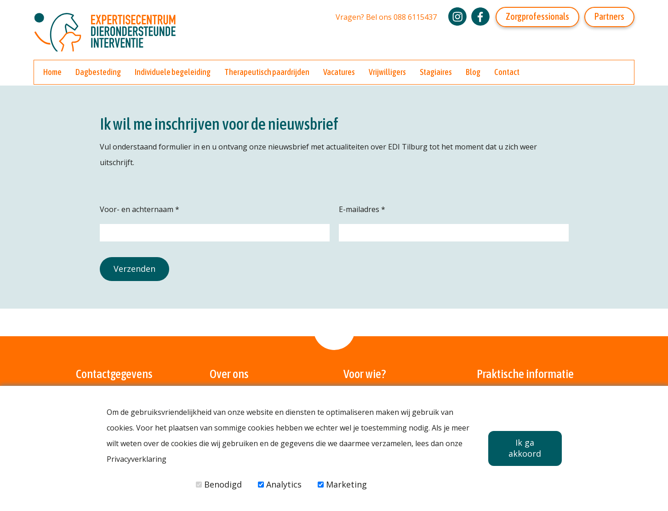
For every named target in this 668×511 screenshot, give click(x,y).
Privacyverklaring (136, 459)
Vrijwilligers (387, 72)
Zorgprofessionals (537, 16)
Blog (473, 72)
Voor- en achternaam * (139, 209)
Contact (507, 72)
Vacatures (339, 72)
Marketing (342, 484)
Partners (609, 16)
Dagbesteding (98, 72)
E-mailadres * (362, 209)
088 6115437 (415, 17)
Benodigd (219, 484)
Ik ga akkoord (524, 448)
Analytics (280, 484)
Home (52, 72)
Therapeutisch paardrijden (266, 72)
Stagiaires (436, 72)
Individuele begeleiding (173, 72)
